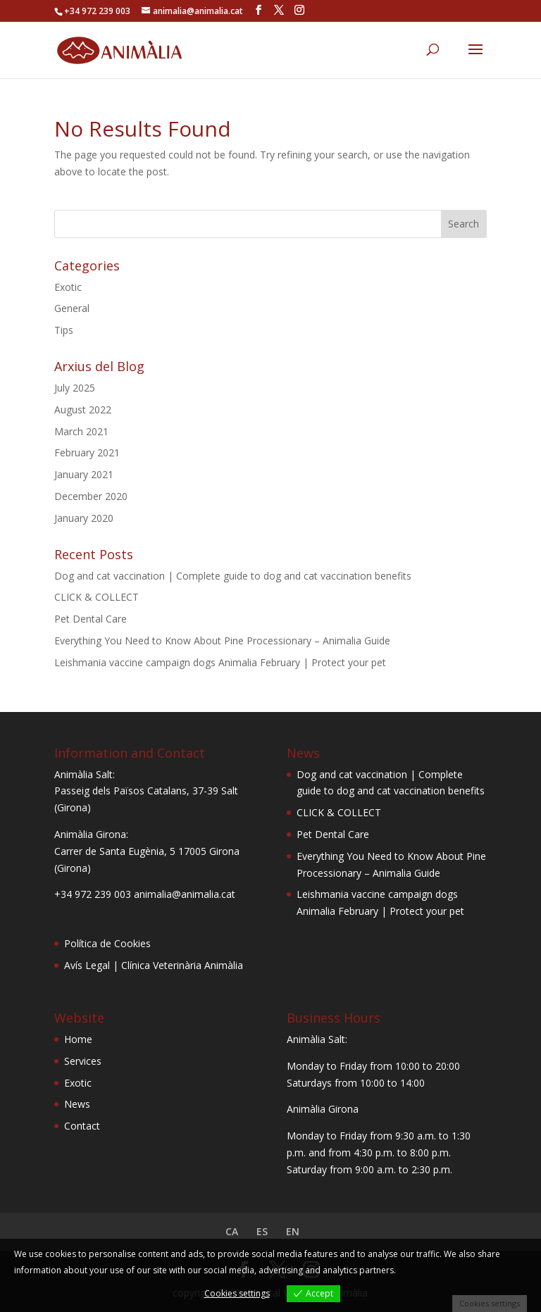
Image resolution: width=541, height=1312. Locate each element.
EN (292, 1231)
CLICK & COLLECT (96, 597)
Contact (82, 1125)
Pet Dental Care (90, 618)
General (71, 308)
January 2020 (83, 518)
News (77, 1104)
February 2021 (87, 452)
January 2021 (83, 474)
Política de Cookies (107, 943)
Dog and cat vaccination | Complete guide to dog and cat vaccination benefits (232, 575)
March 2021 (81, 431)
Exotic (68, 287)
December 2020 (91, 496)
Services (82, 1061)
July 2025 (74, 387)
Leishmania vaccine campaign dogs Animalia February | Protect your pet (220, 662)
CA (231, 1231)
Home (78, 1039)
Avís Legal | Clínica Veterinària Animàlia (153, 965)
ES (262, 1231)
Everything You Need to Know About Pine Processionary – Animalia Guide (222, 640)
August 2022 (82, 409)
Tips (63, 330)
